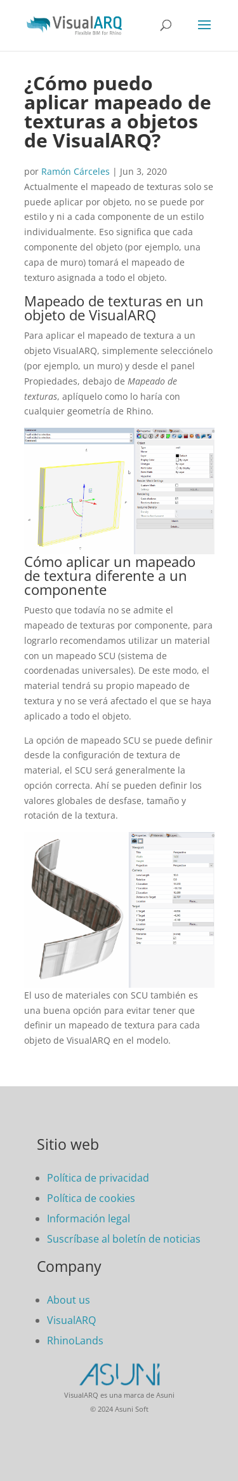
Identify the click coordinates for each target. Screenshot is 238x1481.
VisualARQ (71, 1320)
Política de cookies (91, 1198)
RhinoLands (75, 1341)
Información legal (88, 1218)
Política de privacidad (98, 1178)
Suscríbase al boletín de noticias (124, 1239)
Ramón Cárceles (75, 171)
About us (68, 1300)
